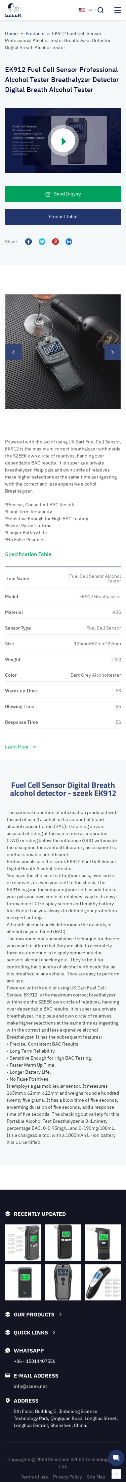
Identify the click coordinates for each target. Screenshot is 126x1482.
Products (35, 33)
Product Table (63, 217)
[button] (13, 457)
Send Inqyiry (63, 194)
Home (11, 33)
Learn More (21, 1042)
